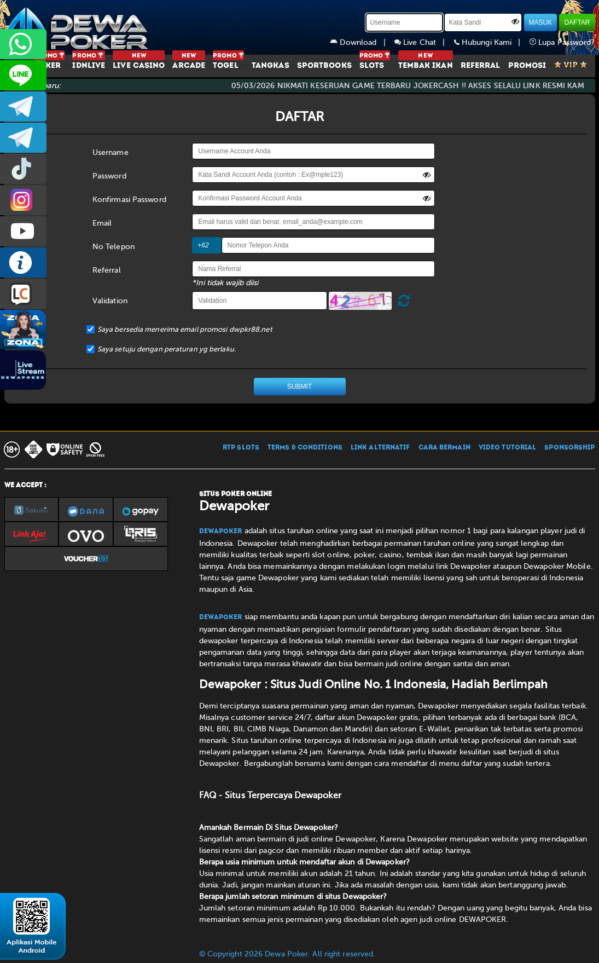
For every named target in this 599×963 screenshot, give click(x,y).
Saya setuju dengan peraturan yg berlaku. (166, 349)
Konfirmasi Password (129, 199)
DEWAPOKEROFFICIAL (23, 231)
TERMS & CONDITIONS (304, 448)
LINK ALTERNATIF (380, 448)
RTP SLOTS (241, 448)
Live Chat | (424, 42)
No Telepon (113, 247)
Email (102, 223)
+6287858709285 (23, 44)
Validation (109, 301)
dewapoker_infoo (23, 106)
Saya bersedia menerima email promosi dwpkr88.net (184, 329)
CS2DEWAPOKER (23, 75)
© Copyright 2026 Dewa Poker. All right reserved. (287, 954)
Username (110, 152)
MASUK (541, 22)
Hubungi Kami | (492, 42)
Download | (362, 42)
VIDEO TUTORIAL (507, 448)
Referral (106, 270)
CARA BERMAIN (444, 448)
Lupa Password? (562, 42)
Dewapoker (220, 531)
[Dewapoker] (78, 27)
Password (109, 176)
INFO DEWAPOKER (23, 262)
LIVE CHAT (23, 294)
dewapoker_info (23, 138)
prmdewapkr (23, 169)
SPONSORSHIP (569, 448)
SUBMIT (299, 386)
